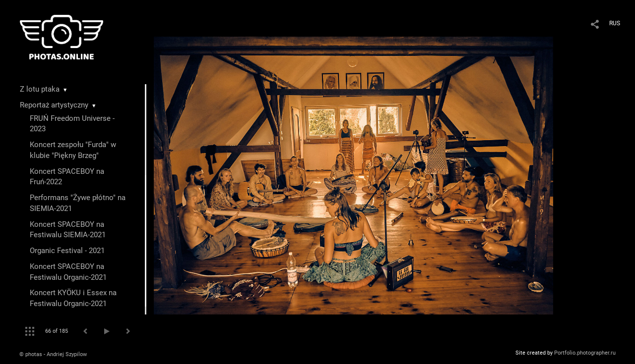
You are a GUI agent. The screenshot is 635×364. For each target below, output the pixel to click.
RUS (614, 23)
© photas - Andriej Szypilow (53, 354)
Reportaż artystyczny (54, 105)
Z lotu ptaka (40, 89)
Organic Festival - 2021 (67, 250)
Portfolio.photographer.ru (585, 353)
